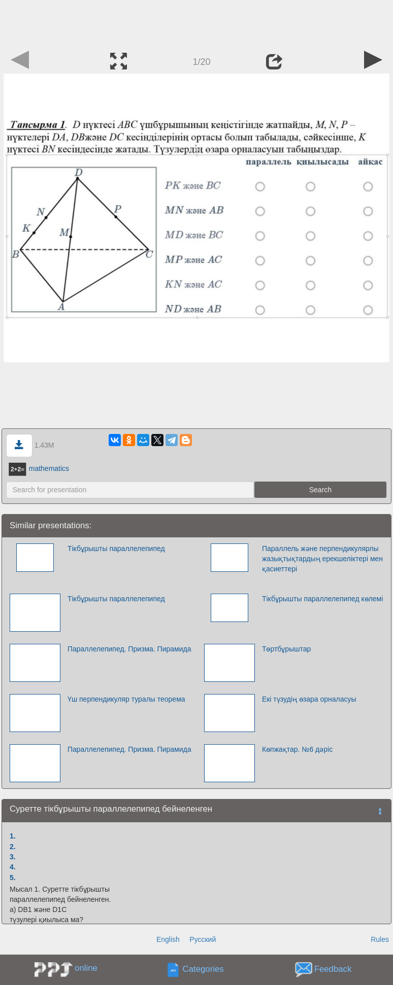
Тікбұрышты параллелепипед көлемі (322, 599)
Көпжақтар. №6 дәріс (297, 749)
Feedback (333, 969)
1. (13, 836)
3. (13, 857)
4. (13, 867)
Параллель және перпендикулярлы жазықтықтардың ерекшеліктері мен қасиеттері (322, 558)
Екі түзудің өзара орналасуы (309, 699)
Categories (203, 969)
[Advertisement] (196, 23)
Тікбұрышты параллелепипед (116, 548)
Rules (380, 939)
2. (13, 847)
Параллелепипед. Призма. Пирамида (129, 649)
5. (13, 877)
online (86, 968)
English (168, 939)
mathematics (39, 468)
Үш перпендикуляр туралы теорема (126, 699)
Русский (202, 939)
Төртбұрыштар (286, 649)
